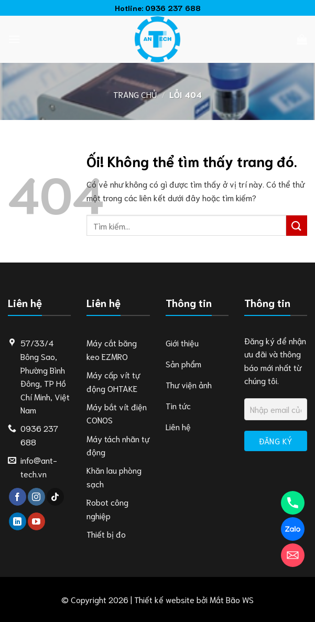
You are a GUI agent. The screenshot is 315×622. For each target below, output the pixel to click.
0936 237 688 (173, 8)
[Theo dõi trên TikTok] (55, 497)
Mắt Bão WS (232, 599)
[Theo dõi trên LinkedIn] (17, 521)
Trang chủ (135, 94)
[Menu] (14, 39)
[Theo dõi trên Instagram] (36, 497)
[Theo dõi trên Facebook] (17, 497)
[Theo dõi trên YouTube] (36, 521)
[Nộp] (296, 225)
